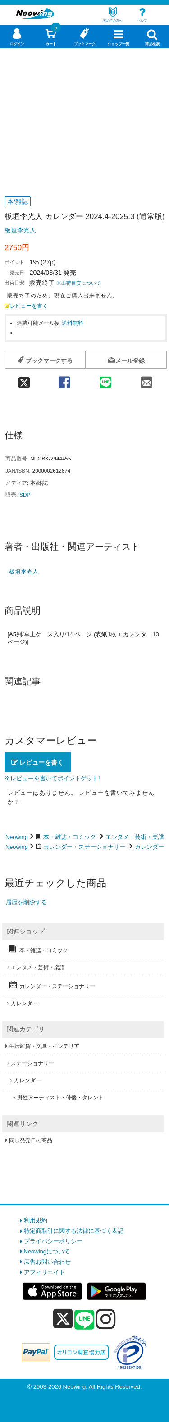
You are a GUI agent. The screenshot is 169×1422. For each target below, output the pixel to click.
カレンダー (149, 846)
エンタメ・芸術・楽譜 (134, 837)
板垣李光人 (20, 230)
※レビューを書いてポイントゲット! (52, 778)
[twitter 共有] (24, 379)
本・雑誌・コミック (69, 837)
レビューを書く (26, 306)
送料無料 (72, 323)
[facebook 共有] (64, 379)
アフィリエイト (44, 1272)
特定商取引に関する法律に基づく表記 (73, 1230)
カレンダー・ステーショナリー (84, 846)
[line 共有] (105, 379)
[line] (84, 1320)
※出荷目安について (78, 283)
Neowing (16, 837)
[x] (63, 1319)
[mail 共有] (146, 379)
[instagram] (106, 1319)
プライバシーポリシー (53, 1241)
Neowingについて (47, 1251)
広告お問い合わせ (47, 1261)
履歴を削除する (26, 902)
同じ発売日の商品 (30, 1140)
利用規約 (35, 1220)
